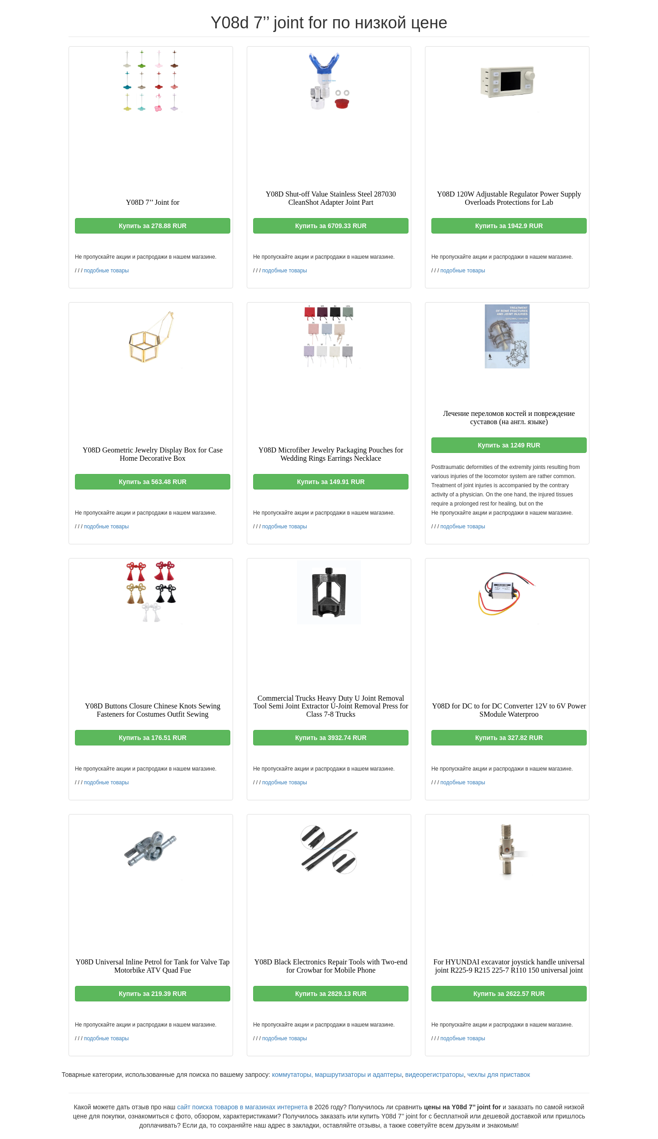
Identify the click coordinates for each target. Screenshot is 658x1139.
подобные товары (106, 270)
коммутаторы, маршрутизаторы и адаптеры (337, 1074)
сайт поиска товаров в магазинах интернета (242, 1107)
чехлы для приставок (498, 1074)
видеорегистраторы (434, 1074)
